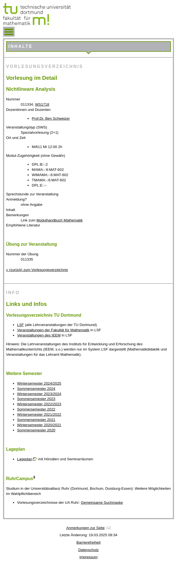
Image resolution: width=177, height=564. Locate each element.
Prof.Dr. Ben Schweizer (51, 118)
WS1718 (42, 104)
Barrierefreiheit (88, 542)
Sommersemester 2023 (36, 399)
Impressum (88, 557)
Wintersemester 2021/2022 (39, 414)
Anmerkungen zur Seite (85, 528)
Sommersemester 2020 (36, 430)
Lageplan (24, 459)
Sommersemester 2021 (36, 420)
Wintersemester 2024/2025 (39, 383)
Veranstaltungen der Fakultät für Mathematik (53, 330)
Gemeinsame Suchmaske (102, 502)
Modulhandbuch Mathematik (59, 220)
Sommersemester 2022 (36, 409)
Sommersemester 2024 (36, 389)
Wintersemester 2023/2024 (39, 394)
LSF (20, 325)
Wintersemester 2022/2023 (39, 404)
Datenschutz (88, 550)
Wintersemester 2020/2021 (39, 425)
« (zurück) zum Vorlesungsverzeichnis (37, 270)
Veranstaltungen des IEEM (39, 335)
